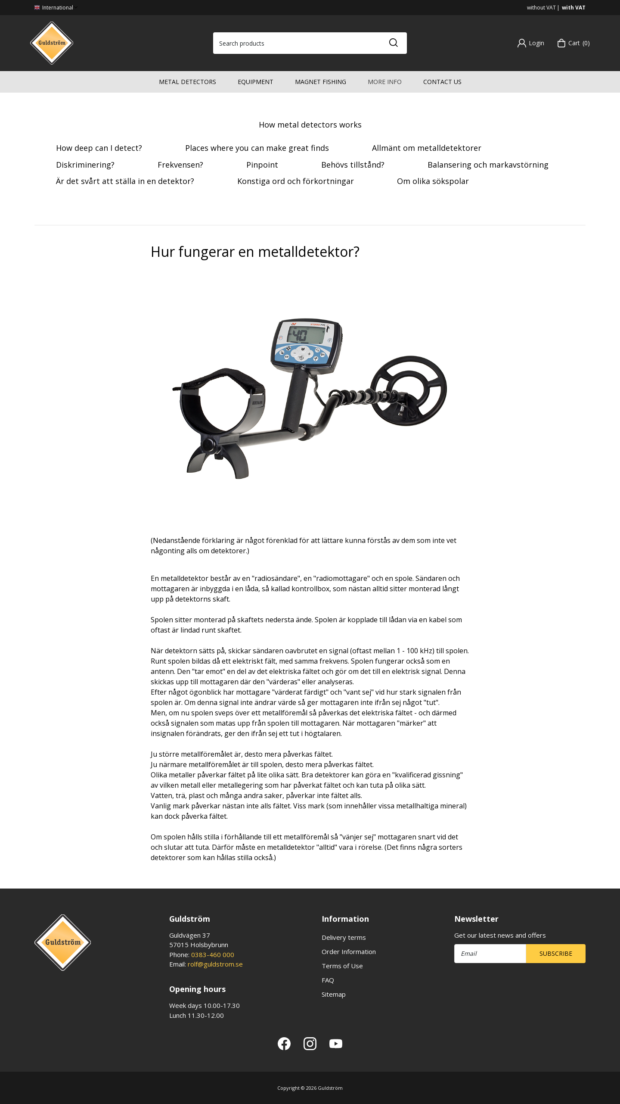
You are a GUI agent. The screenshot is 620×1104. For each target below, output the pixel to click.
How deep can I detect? (99, 148)
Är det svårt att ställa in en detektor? (125, 181)
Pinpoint (262, 164)
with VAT (574, 7)
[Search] (393, 43)
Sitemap (334, 994)
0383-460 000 (212, 954)
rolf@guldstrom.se (215, 964)
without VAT (541, 7)
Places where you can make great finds (257, 148)
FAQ (328, 980)
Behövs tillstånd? (352, 164)
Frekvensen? (180, 164)
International (56, 7)
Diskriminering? (85, 164)
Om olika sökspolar (433, 181)
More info (385, 82)
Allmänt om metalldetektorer (426, 148)
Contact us (442, 82)
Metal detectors (187, 82)
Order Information (349, 951)
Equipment (255, 82)
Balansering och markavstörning (488, 164)
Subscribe (555, 953)
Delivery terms (344, 937)
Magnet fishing (320, 82)
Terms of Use (342, 965)
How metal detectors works (310, 124)
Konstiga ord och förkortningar (295, 181)
